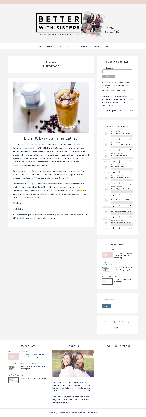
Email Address (107, 68)
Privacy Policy (107, 111)
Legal (107, 46)
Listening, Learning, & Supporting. (112, 263)
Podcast (49, 46)
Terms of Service (64, 413)
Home (39, 46)
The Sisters (70, 46)
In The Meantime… (111, 276)
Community (96, 46)
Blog (59, 46)
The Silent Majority (111, 250)
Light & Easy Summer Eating (51, 138)
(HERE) (30, 183)
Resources (83, 46)
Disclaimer (75, 413)
